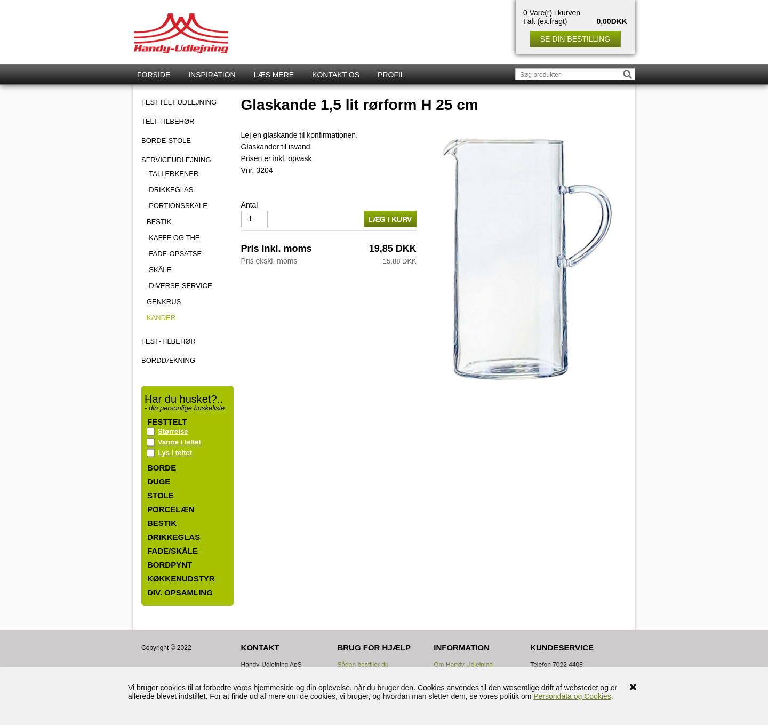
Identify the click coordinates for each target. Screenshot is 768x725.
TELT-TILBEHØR (167, 121)
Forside (153, 74)
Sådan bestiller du (362, 664)
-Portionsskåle (177, 206)
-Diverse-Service (179, 286)
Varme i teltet (179, 442)
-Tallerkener (172, 174)
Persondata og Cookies (572, 696)
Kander (161, 318)
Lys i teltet (175, 453)
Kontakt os (335, 74)
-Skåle (159, 270)
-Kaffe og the (173, 238)
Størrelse (173, 431)
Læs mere (274, 74)
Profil (391, 74)
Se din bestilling (575, 39)
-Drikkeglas (170, 190)
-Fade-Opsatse (174, 254)
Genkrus (164, 302)
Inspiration (211, 74)
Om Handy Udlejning (463, 664)
